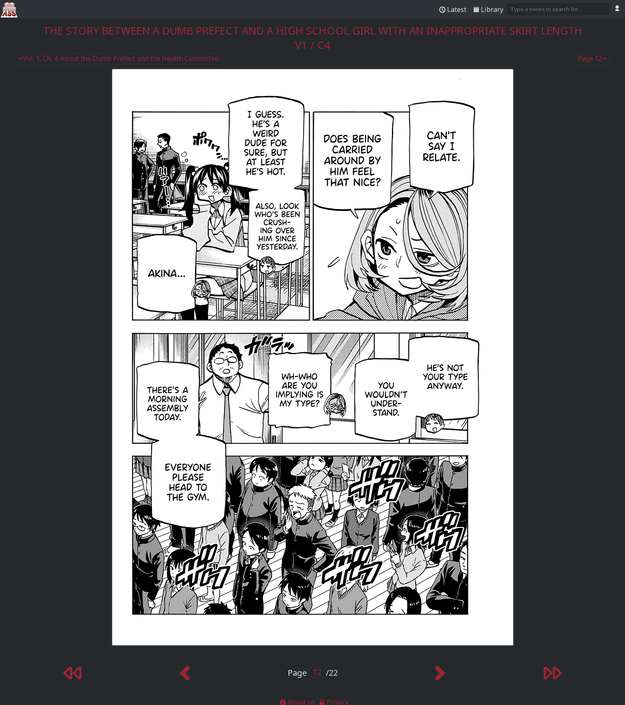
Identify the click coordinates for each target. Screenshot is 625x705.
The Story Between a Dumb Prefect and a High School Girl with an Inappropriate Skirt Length (312, 30)
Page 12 (592, 59)
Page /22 (313, 672)
